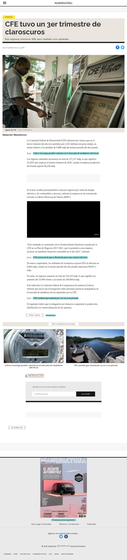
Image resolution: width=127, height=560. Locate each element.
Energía (8, 17)
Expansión (7, 558)
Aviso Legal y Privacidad (41, 528)
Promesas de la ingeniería (63, 524)
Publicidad (91, 528)
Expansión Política (39, 558)
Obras (56, 558)
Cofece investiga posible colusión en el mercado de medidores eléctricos (66, 153)
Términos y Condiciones (69, 528)
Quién (16, 558)
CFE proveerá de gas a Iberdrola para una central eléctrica (60, 257)
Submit (85, 398)
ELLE (50, 558)
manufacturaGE (61, 540)
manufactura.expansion (66, 540)
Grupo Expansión (67, 558)
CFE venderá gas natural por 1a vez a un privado (55, 298)
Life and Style (25, 558)
